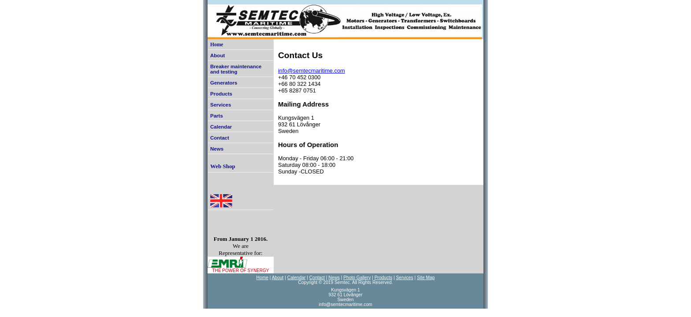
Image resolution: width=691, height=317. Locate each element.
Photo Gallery (357, 277)
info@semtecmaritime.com (311, 70)
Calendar (221, 126)
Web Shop (222, 166)
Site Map (426, 277)
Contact (219, 137)
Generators (223, 82)
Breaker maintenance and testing (236, 69)
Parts (216, 115)
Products (221, 93)
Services (220, 104)
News (216, 148)
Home (216, 44)
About (217, 55)
